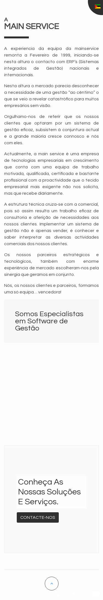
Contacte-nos (37, 517)
